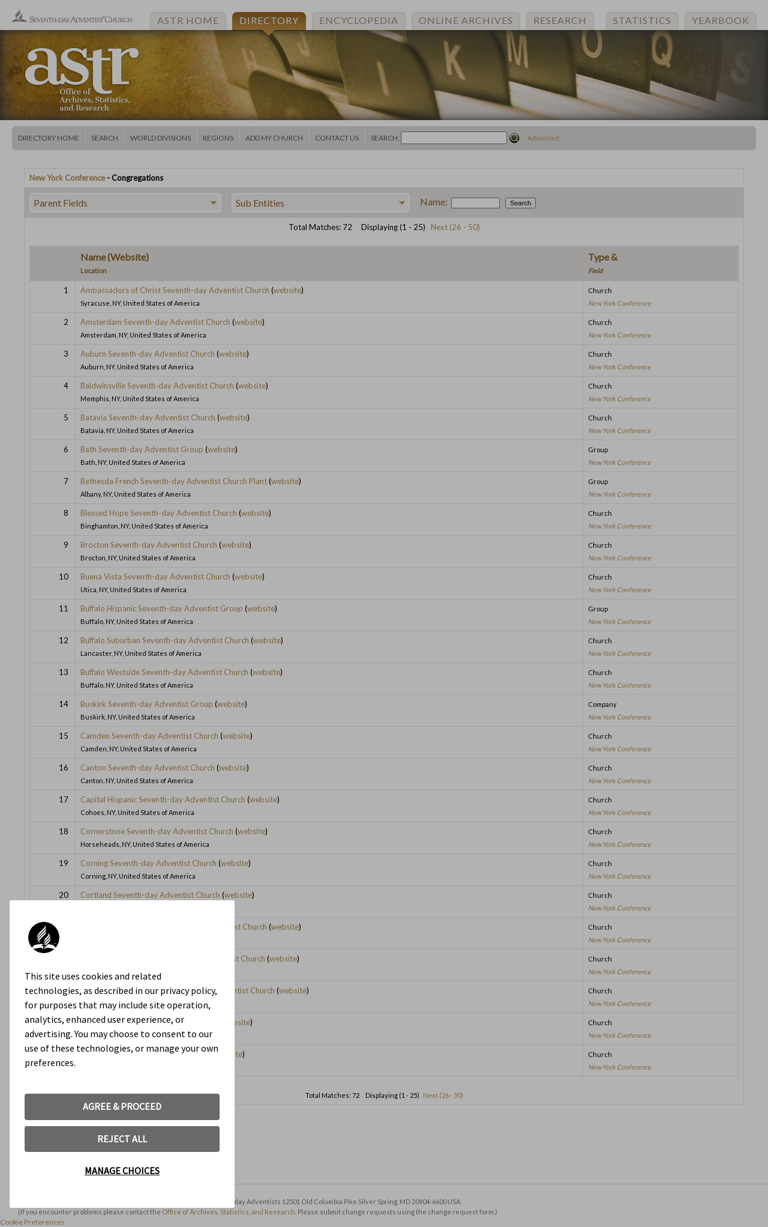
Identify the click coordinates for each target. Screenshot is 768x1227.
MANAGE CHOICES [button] (122, 1171)
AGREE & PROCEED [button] (122, 1106)
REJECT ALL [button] (122, 1139)
